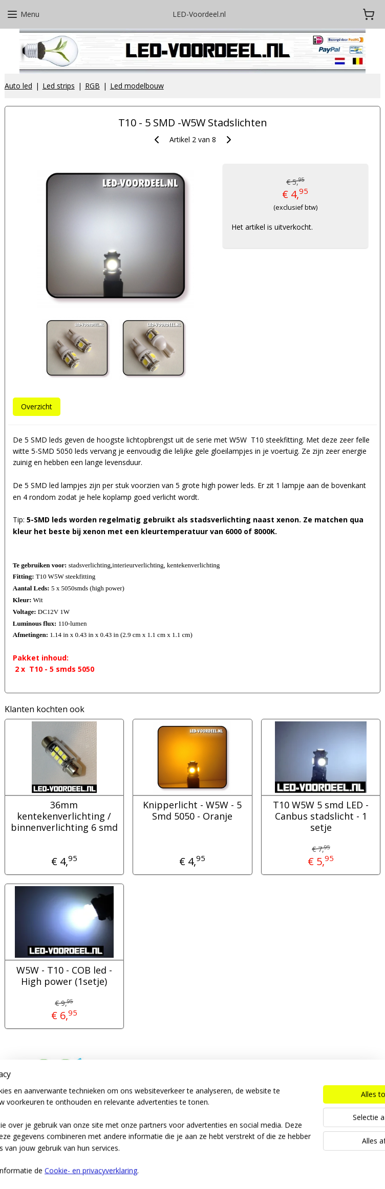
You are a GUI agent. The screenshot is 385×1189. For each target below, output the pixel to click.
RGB (92, 86)
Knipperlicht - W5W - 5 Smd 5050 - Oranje (192, 811)
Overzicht (36, 406)
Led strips (58, 86)
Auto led (18, 86)
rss (178, 1170)
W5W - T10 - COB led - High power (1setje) (64, 976)
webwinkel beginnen (217, 1170)
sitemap (157, 1170)
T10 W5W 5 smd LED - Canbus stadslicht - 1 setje (321, 816)
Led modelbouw (137, 86)
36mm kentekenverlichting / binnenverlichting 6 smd (64, 816)
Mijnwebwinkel (307, 1170)
